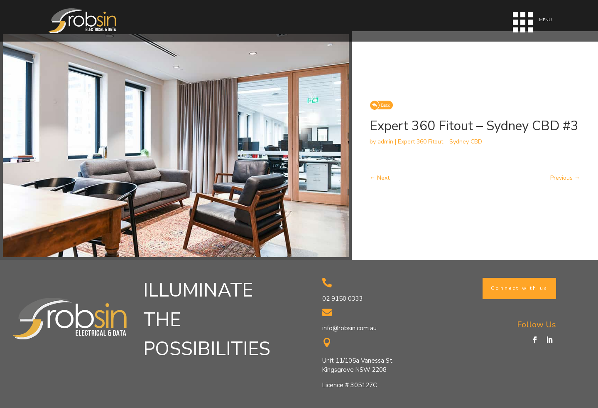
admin (385, 142)
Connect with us (519, 288)
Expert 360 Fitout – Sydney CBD (440, 142)
